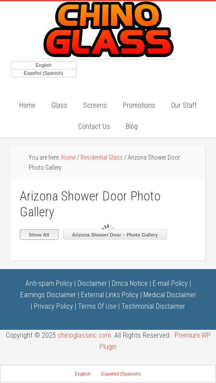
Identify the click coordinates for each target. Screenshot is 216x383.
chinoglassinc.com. (85, 335)
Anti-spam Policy (49, 283)
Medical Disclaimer (169, 295)
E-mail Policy (170, 283)
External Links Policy (110, 295)
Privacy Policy (53, 306)
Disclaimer (92, 283)
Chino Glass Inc (108, 29)
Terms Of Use (97, 306)
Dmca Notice (130, 283)
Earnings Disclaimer (48, 295)
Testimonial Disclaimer (153, 306)
